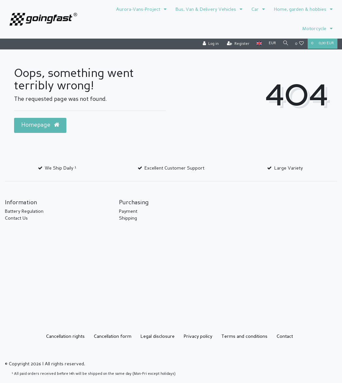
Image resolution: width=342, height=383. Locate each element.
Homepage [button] (40, 125)
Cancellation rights (65, 336)
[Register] (237, 44)
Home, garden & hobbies (301, 9)
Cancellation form (112, 336)
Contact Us (16, 218)
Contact (285, 336)
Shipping (128, 218)
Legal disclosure (158, 336)
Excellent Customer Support (174, 168)
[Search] (285, 44)
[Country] (258, 44)
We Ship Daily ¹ (60, 168)
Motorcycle (315, 29)
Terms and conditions (244, 336)
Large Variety (288, 168)
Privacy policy (198, 336)
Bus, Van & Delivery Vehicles (206, 9)
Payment (128, 211)
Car (255, 9)
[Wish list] (300, 44)
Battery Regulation (24, 211)
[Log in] (209, 44)
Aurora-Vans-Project (139, 9)
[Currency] (271, 44)
